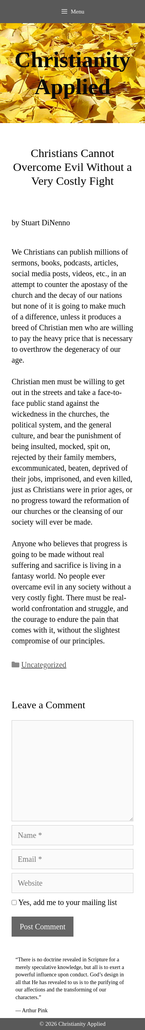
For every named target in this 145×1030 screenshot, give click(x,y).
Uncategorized (44, 664)
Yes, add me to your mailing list (64, 902)
